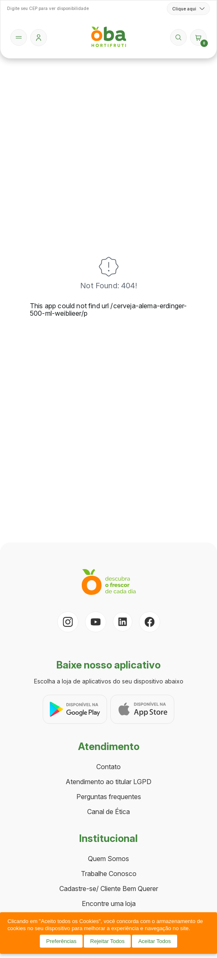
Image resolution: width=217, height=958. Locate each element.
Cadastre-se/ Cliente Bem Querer (108, 888)
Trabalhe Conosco (109, 873)
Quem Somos (108, 858)
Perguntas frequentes (108, 796)
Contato (108, 766)
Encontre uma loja (109, 903)
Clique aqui (188, 8)
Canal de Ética (108, 811)
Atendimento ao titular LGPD (108, 781)
